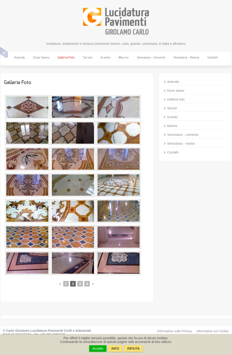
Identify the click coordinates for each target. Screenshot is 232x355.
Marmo (124, 57)
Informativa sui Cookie (212, 331)
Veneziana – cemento (151, 57)
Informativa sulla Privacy (174, 331)
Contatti (212, 57)
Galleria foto (66, 57)
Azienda (19, 57)
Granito (105, 57)
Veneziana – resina (186, 57)
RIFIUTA (133, 348)
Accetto (97, 348)
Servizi (87, 57)
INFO (115, 348)
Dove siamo (41, 57)
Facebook (4, 52)
